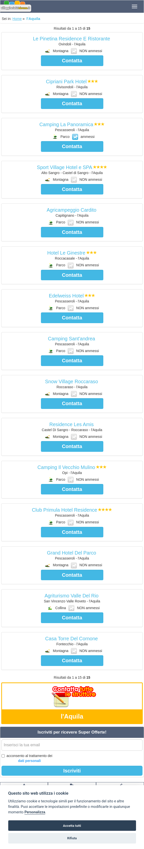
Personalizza (34, 812)
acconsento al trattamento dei (26, 758)
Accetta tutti (72, 826)
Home (17, 19)
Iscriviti (72, 770)
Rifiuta (72, 838)
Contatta (72, 60)
